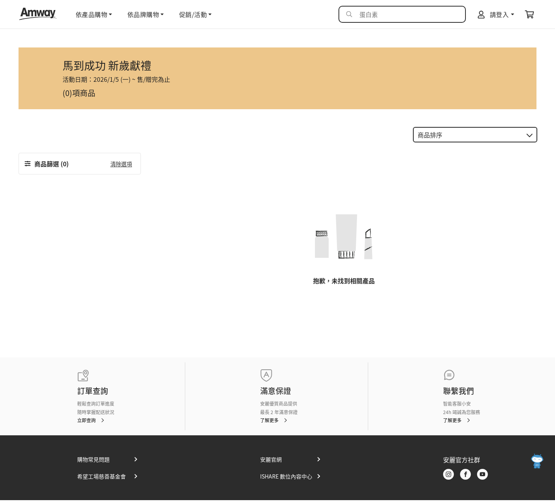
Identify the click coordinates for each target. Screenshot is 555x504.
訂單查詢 (92, 378)
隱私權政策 (494, 496)
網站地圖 (469, 496)
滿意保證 (275, 378)
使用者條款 (522, 496)
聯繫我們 (458, 378)
